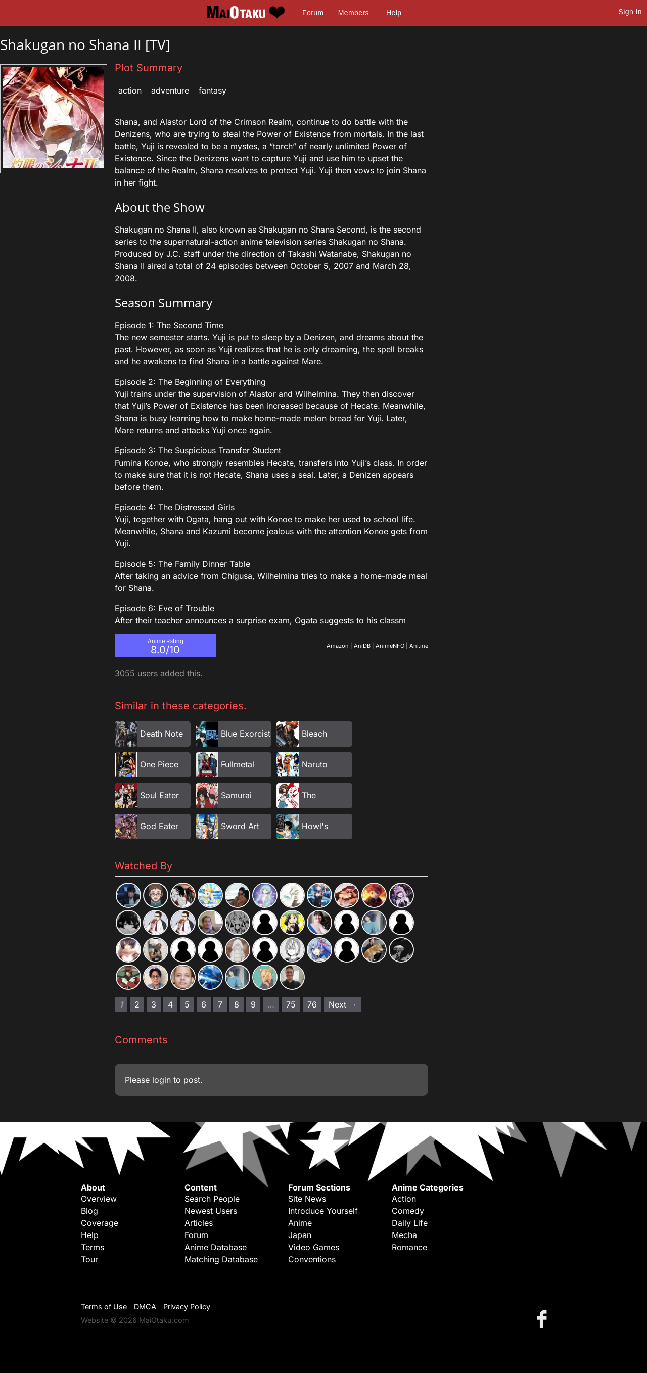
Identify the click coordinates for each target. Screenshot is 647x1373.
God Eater (159, 826)
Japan (299, 1235)
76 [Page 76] (312, 1004)
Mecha (404, 1235)
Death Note (161, 733)
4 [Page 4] (170, 1004)
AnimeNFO (390, 645)
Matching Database (221, 1259)
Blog (89, 1211)
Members (353, 13)
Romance (409, 1247)
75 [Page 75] (291, 1004)
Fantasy (212, 90)
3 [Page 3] (153, 1004)
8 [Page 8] (236, 1004)
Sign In (630, 12)
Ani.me (418, 645)
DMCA (145, 1306)
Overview (99, 1199)
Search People (212, 1199)
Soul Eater (159, 795)
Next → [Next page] (343, 1004)
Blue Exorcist (245, 733)
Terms (92, 1247)
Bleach (314, 733)
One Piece (159, 764)
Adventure (170, 90)
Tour (89, 1259)
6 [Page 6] (203, 1004)
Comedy (408, 1211)
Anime (300, 1223)
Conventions (312, 1259)
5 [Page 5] (187, 1004)
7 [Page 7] (220, 1004)
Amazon (338, 645)
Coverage (99, 1223)
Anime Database (215, 1247)
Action (130, 90)
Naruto (315, 764)
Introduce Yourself (323, 1211)
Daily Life (410, 1223)
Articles (198, 1223)
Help (393, 13)
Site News (307, 1199)
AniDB (362, 645)
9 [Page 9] (253, 1004)
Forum (313, 13)
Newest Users (210, 1211)
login (161, 1080)
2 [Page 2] (137, 1004)
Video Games (313, 1247)
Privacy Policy (186, 1306)
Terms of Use (104, 1306)
